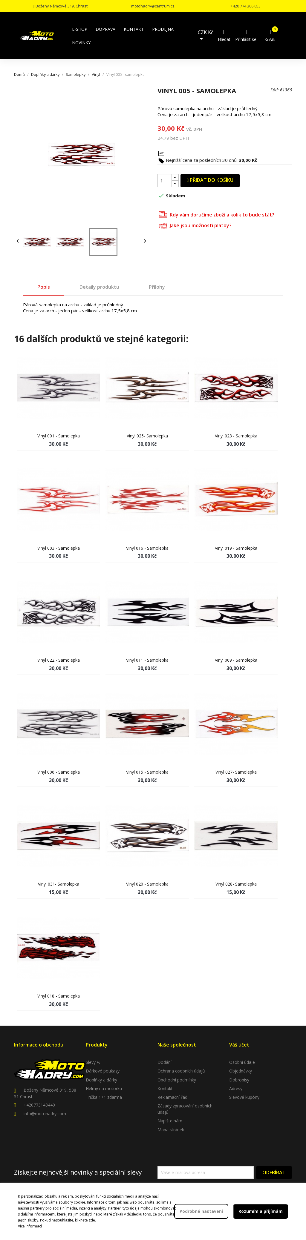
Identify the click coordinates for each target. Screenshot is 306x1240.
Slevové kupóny (244, 1097)
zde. (92, 1220)
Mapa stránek (170, 1130)
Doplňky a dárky (101, 1080)
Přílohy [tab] (157, 287)
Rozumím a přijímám (260, 1211)
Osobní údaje (242, 1062)
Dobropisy (239, 1080)
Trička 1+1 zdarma (104, 1097)
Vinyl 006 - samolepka (58, 772)
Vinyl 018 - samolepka (58, 996)
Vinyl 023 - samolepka (236, 436)
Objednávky (240, 1071)
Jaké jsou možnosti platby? (195, 225)
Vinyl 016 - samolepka (147, 548)
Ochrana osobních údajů (181, 1071)
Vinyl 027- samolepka (236, 772)
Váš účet (239, 1044)
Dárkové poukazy (103, 1071)
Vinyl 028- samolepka (236, 884)
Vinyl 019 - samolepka (236, 548)
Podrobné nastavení (201, 1211)
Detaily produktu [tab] (99, 287)
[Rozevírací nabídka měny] (207, 35)
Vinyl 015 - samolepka (147, 772)
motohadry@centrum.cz (153, 6)
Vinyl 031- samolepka (58, 884)
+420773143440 (39, 1105)
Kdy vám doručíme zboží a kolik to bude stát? (216, 214)
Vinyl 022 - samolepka (58, 660)
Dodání (164, 1062)
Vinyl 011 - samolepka (147, 660)
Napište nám (169, 1121)
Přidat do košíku (210, 180)
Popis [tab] (43, 287)
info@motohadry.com (45, 1113)
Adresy (235, 1088)
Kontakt (165, 1088)
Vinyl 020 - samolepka (147, 884)
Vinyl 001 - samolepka (58, 436)
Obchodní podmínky (176, 1080)
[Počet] (164, 180)
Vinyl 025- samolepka (147, 436)
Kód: (274, 90)
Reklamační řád (172, 1097)
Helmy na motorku (104, 1088)
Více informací (30, 1226)
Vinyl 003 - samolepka (58, 548)
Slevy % (93, 1062)
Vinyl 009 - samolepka (236, 660)
